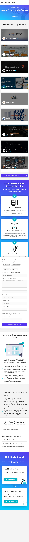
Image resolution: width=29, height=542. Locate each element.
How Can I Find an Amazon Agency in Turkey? (12, 436)
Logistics (19, 266)
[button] (14, 429)
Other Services (15, 269)
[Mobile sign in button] (27, 2)
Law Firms (13, 266)
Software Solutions (6, 269)
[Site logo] (9, 2)
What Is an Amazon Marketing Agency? (10, 429)
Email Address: (5, 294)
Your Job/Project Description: (9, 278)
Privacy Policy (7, 316)
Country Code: (5, 300)
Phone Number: (5, 306)
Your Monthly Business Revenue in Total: (11, 272)
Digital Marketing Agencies (8, 262)
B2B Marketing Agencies (19, 262)
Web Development (6, 266)
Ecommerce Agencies (16, 264)
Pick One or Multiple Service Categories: (11, 259)
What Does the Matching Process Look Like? (11, 439)
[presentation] (12, 320)
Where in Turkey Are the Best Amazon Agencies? (12, 433)
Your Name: (4, 289)
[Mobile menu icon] (2, 2)
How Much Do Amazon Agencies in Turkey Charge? (13, 446)
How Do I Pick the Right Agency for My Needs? (12, 443)
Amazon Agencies (6, 264)
